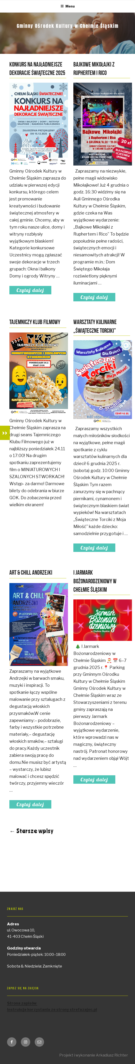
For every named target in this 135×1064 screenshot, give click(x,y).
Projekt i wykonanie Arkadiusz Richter (93, 1055)
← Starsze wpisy (31, 830)
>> (5, 433)
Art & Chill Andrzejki (30, 573)
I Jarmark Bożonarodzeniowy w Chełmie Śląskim (94, 581)
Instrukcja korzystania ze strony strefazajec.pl (52, 1009)
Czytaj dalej (33, 290)
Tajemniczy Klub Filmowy (34, 322)
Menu (67, 6)
